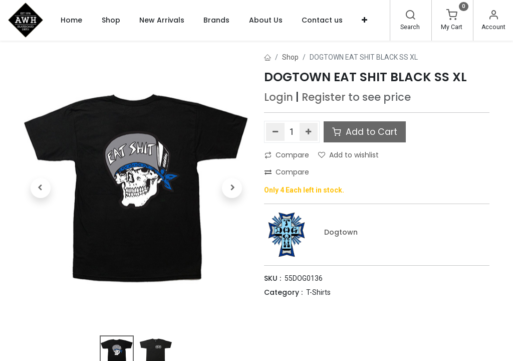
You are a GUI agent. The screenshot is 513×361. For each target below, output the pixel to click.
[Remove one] (275, 132)
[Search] (410, 16)
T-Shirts (318, 292)
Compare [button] (287, 155)
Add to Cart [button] (364, 132)
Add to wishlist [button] (348, 155)
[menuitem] (71, 20)
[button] (364, 20)
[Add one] (309, 132)
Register (324, 97)
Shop (290, 57)
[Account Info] (493, 16)
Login (278, 97)
